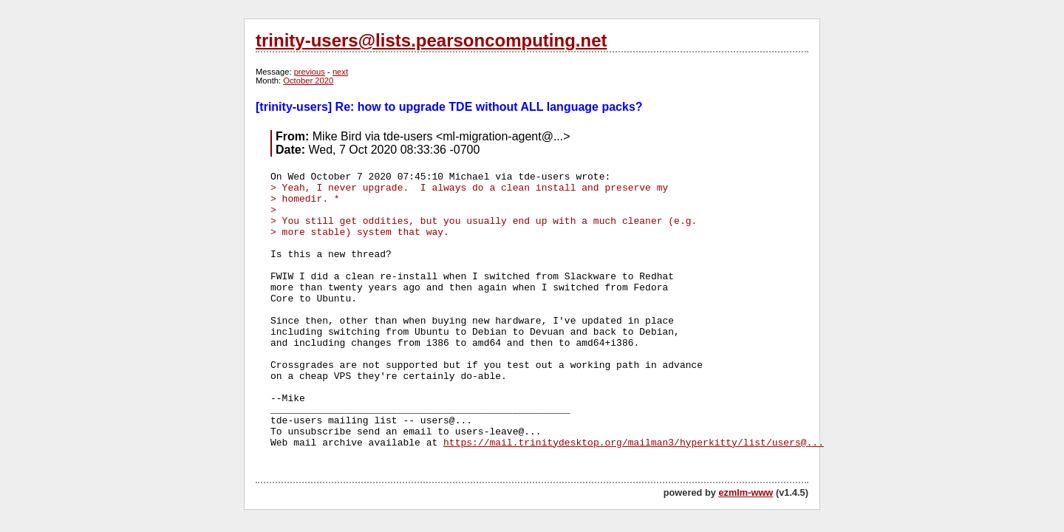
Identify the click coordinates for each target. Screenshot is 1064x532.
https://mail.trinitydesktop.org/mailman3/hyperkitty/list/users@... (633, 443)
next (340, 71)
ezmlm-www (745, 492)
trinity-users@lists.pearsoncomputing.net (431, 40)
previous (309, 71)
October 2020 (308, 80)
